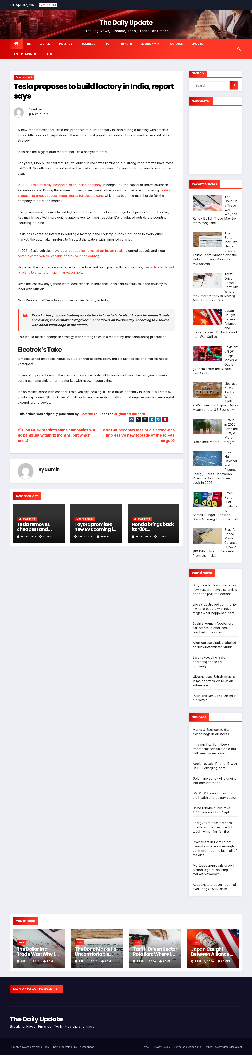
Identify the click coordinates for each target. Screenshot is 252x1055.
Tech (108, 44)
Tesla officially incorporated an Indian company (66, 185)
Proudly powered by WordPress (30, 1046)
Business (88, 44)
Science (176, 44)
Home (145, 1046)
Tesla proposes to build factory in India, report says (94, 91)
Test (50, 54)
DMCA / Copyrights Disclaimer (223, 1046)
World (45, 44)
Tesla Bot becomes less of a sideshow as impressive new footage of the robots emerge (138, 435)
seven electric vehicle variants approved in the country (59, 256)
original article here (129, 414)
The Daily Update (126, 22)
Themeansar (86, 1046)
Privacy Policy (161, 1046)
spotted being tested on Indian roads (96, 251)
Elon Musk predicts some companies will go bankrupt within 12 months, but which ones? (56, 435)
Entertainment (26, 54)
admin (37, 109)
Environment (151, 44)
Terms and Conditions (187, 1046)
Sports (197, 44)
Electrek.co (89, 414)
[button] (239, 49)
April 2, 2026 (30, 961)
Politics (66, 44)
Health (126, 44)
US (29, 44)
